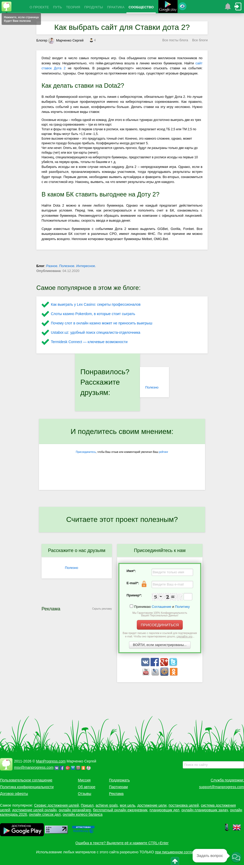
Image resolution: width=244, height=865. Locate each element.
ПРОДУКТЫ (93, 7)
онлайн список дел (45, 814)
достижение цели (152, 805)
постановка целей (183, 805)
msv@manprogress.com (33, 767)
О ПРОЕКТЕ (39, 7)
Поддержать (119, 780)
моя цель (127, 805)
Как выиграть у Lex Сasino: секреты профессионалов (95, 304)
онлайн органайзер (75, 810)
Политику (182, 607)
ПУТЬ (57, 7)
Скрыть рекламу (102, 608)
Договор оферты (14, 794)
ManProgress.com (51, 761)
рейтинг (163, 452)
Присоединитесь (86, 452)
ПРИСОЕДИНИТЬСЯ (160, 625)
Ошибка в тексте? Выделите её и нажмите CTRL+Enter (122, 843)
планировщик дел (164, 810)
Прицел (87, 805)
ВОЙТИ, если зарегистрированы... (160, 645)
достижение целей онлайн (34, 810)
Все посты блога (175, 40)
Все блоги (200, 40)
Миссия (84, 780)
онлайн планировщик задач (204, 810)
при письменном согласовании (181, 852)
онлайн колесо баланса (82, 814)
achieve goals (107, 805)
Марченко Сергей (66, 40)
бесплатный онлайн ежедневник (120, 810)
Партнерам (118, 787)
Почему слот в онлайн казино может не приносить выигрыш (101, 323)
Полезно (151, 387)
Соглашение (161, 607)
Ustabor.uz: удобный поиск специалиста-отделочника (95, 332)
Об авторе (86, 787)
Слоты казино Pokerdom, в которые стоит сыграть (93, 314)
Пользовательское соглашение (26, 780)
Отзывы (84, 794)
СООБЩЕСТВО (141, 7)
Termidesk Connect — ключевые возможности (89, 342)
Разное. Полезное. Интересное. (71, 266)
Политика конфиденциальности (27, 787)
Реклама (116, 794)
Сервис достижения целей (56, 805)
